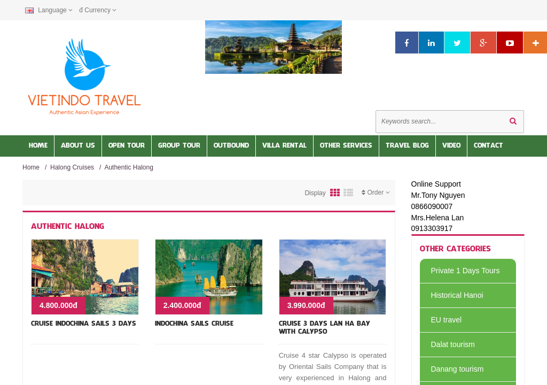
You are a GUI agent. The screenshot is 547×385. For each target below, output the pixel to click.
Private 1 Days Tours (460, 270)
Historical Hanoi (451, 295)
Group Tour (179, 146)
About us (78, 146)
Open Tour (126, 146)
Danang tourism (452, 369)
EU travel (441, 319)
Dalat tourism (447, 344)
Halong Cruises (72, 167)
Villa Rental (284, 146)
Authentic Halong (128, 167)
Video (451, 146)
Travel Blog (407, 146)
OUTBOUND (231, 146)
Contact (488, 146)
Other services (346, 146)
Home (38, 146)
